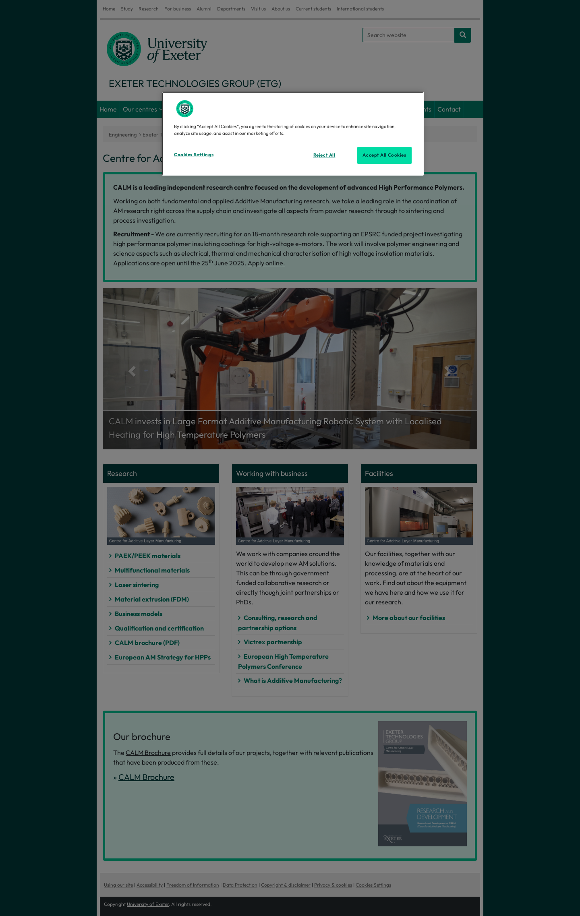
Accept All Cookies (384, 155)
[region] (293, 134)
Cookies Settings (193, 154)
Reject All (324, 155)
